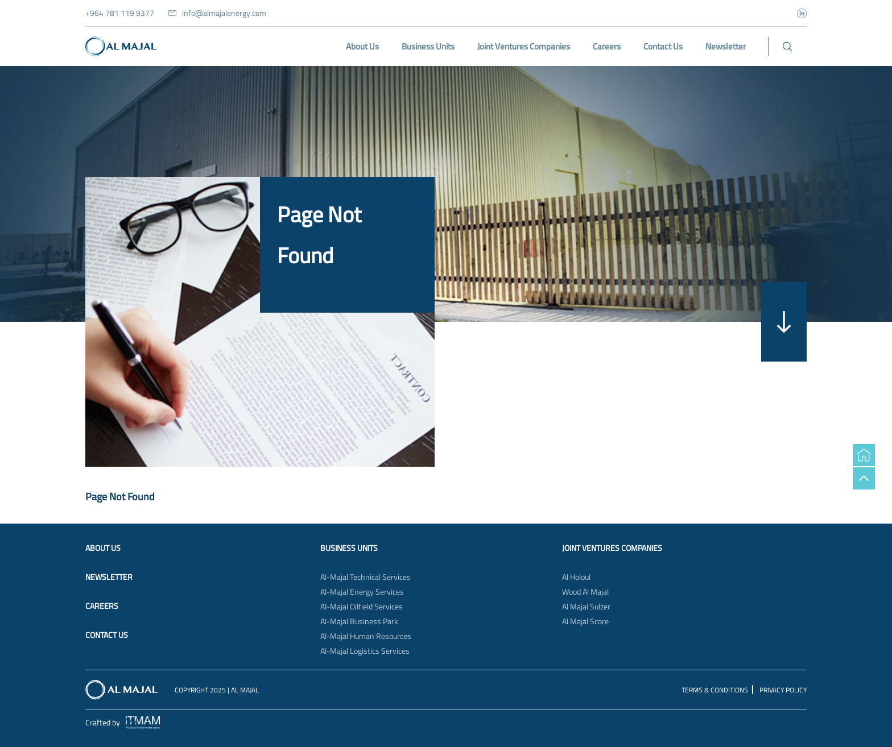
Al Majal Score (585, 621)
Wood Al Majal (585, 591)
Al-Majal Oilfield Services (361, 606)
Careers (101, 606)
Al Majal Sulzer (586, 606)
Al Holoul (576, 577)
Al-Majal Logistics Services (365, 651)
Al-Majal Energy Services (362, 591)
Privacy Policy (783, 689)
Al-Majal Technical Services (365, 577)
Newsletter (109, 577)
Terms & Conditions (715, 689)
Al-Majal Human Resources (365, 636)
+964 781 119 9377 (119, 13)
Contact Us (106, 635)
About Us (103, 548)
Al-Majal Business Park (359, 621)
